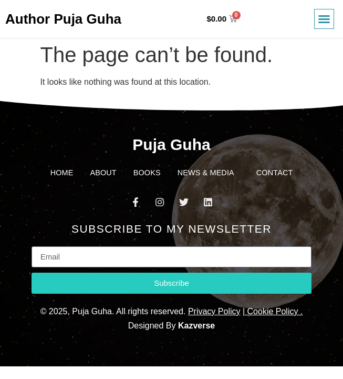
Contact (274, 172)
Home (62, 172)
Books (147, 172)
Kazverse (196, 325)
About (103, 172)
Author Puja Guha (63, 19)
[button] (324, 19)
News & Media (209, 172)
